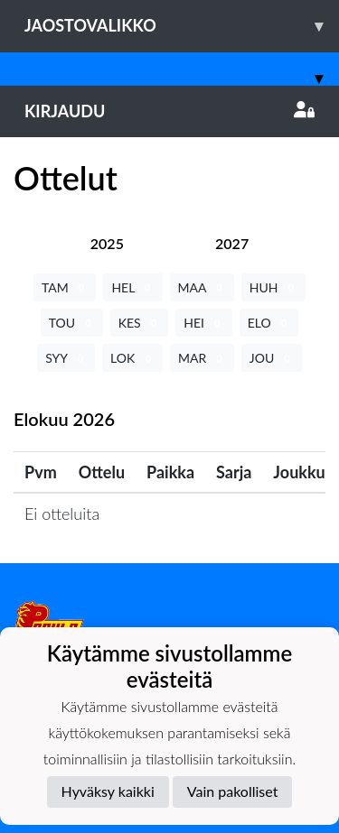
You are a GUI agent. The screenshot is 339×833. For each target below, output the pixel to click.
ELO (269, 322)
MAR (202, 358)
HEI (203, 322)
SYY (66, 358)
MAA (202, 287)
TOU (72, 322)
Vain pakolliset (232, 791)
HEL (132, 287)
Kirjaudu (169, 111)
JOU (272, 358)
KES (139, 322)
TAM (65, 287)
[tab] (107, 243)
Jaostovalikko (181, 25)
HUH (273, 287)
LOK (132, 358)
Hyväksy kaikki (108, 791)
